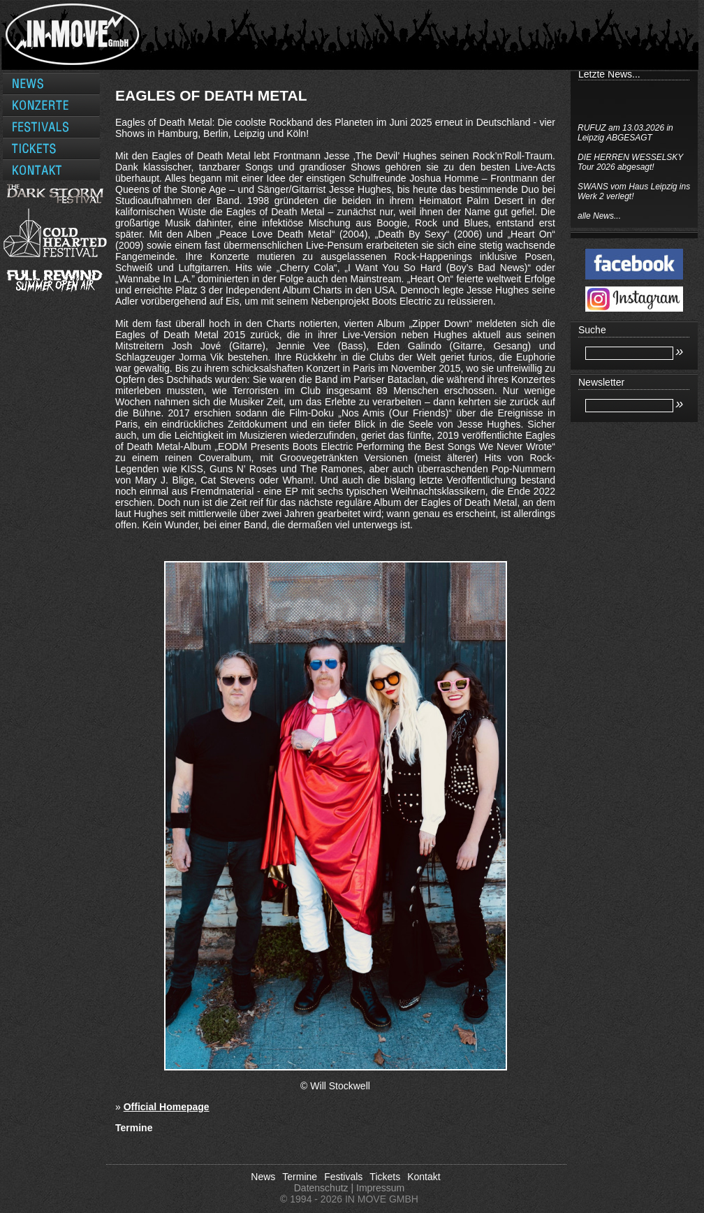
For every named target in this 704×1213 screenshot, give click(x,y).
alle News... (599, 216)
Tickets (384, 1176)
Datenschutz (321, 1187)
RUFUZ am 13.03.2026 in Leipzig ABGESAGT (625, 133)
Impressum (380, 1187)
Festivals (343, 1176)
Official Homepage (167, 1106)
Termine (299, 1176)
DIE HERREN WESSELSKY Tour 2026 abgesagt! (630, 162)
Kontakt (423, 1176)
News (263, 1176)
